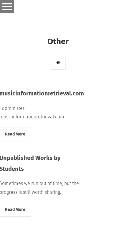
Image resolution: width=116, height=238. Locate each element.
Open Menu (7, 6)
